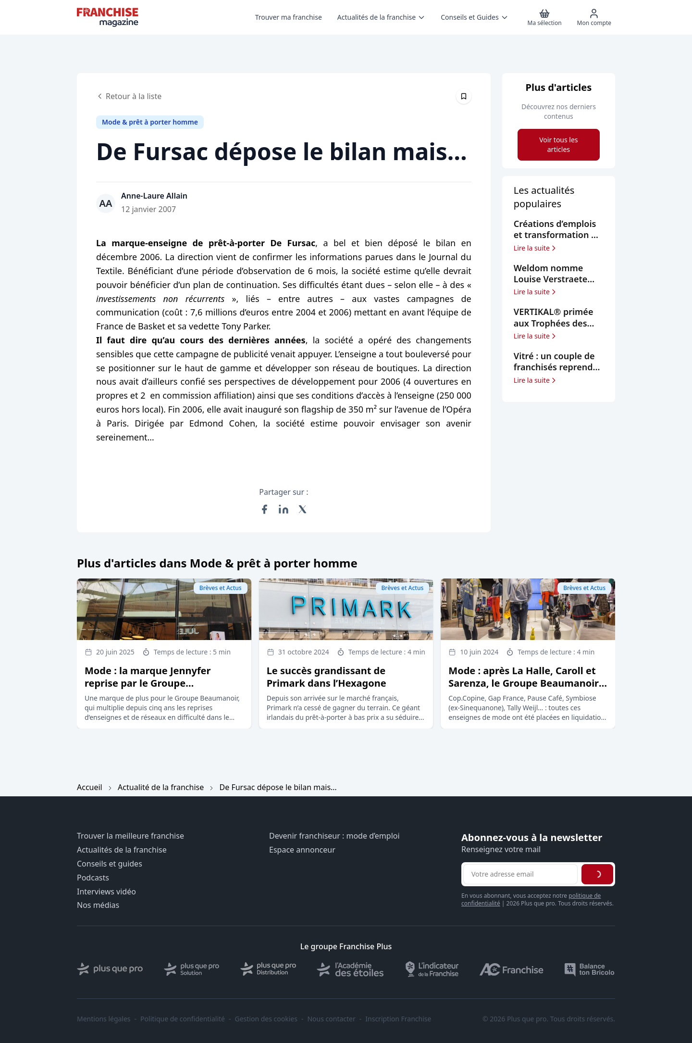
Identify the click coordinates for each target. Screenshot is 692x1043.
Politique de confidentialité (182, 1019)
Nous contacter (331, 1019)
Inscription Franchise (398, 1019)
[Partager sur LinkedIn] (283, 509)
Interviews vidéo (106, 892)
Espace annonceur (302, 850)
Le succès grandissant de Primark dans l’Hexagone (326, 677)
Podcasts (93, 878)
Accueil (89, 787)
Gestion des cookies (266, 1019)
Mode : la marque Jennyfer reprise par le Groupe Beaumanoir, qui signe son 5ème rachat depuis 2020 (162, 689)
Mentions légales (104, 1019)
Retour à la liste (128, 96)
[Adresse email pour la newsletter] (520, 874)
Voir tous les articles (558, 144)
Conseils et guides (109, 864)
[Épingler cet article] (463, 96)
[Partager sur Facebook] (264, 509)
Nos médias (98, 905)
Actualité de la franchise (161, 787)
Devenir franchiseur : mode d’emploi (334, 836)
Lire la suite (535, 248)
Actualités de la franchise (122, 850)
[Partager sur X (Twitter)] (302, 509)
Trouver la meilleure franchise (130, 836)
